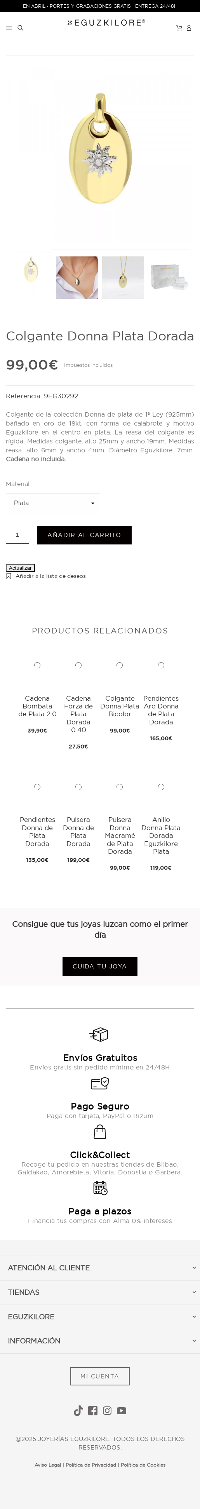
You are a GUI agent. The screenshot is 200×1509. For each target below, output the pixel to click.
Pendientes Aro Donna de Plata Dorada (161, 710)
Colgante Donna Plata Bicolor (119, 706)
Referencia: (25, 396)
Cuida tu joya (100, 966)
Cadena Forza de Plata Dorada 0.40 (78, 714)
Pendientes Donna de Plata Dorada (37, 831)
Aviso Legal (48, 1465)
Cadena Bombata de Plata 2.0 (37, 706)
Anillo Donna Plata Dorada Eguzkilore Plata (161, 835)
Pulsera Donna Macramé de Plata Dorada (120, 835)
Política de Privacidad (91, 1465)
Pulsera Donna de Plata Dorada (78, 831)
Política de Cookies (143, 1465)
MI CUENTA (100, 1376)
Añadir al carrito (84, 535)
